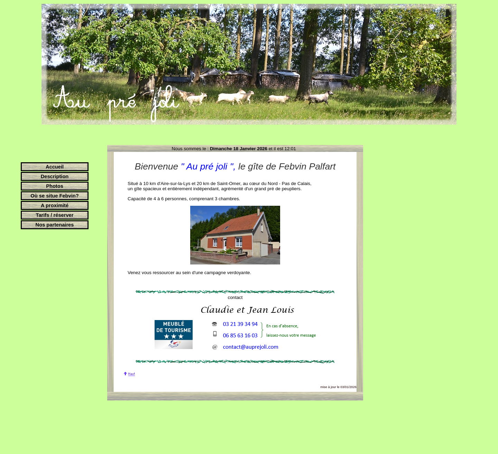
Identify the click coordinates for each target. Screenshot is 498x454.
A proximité (54, 205)
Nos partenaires (55, 225)
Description (55, 176)
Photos (54, 186)
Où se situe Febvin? (54, 196)
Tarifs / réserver (55, 215)
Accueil (55, 167)
